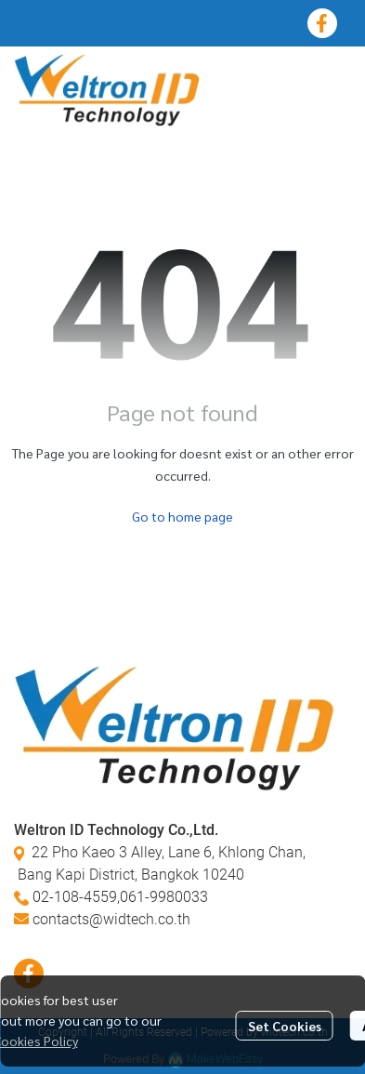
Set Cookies (284, 1025)
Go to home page (182, 516)
